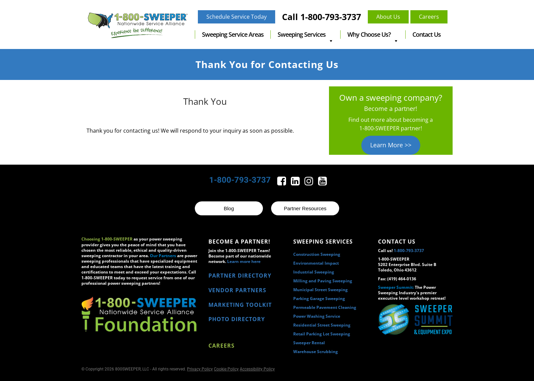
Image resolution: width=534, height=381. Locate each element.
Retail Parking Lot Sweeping (321, 334)
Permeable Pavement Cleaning (324, 307)
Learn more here (244, 261)
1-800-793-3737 (240, 180)
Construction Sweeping (316, 254)
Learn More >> (390, 145)
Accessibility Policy (257, 369)
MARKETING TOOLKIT (240, 305)
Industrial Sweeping (313, 272)
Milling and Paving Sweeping (322, 281)
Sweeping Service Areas (233, 34)
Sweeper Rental (309, 343)
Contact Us (426, 34)
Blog (229, 208)
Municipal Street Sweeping (320, 290)
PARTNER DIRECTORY (239, 275)
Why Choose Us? (372, 34)
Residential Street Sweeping (321, 325)
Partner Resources (305, 208)
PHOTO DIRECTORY (236, 319)
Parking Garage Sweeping (319, 298)
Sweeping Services (305, 34)
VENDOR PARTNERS (237, 290)
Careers (221, 345)
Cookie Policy (226, 369)
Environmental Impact (316, 263)
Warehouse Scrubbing (315, 351)
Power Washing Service (316, 316)
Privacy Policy (200, 369)
